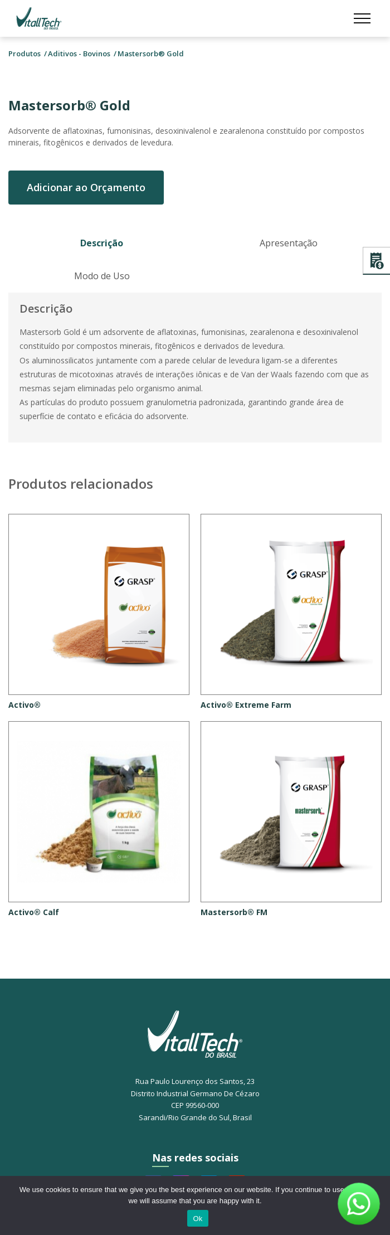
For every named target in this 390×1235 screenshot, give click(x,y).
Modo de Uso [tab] (102, 276)
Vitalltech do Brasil (39, 18)
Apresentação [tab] (289, 243)
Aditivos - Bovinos (79, 53)
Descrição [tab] (101, 243)
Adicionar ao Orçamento (86, 187)
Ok (197, 1218)
